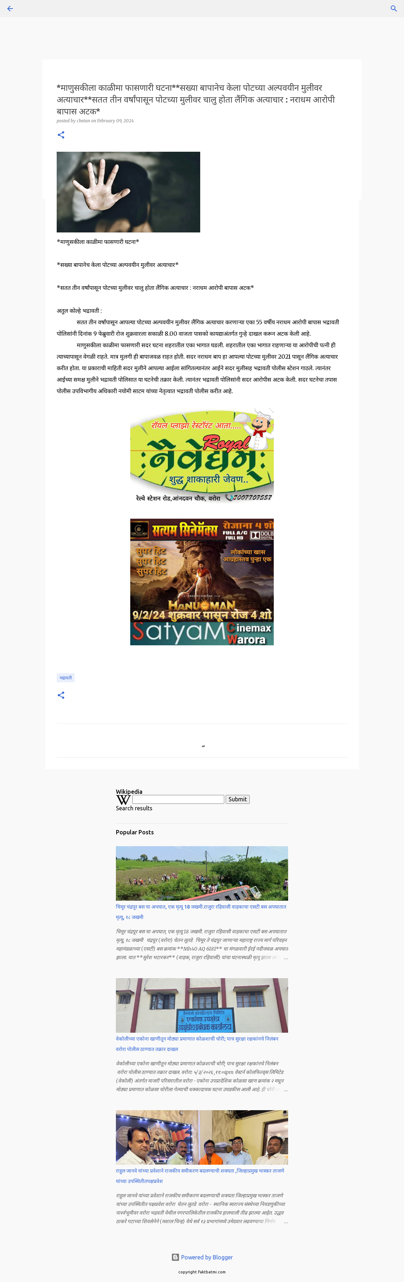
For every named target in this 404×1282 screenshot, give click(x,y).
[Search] (30, 8)
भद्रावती (66, 677)
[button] (61, 135)
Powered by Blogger (202, 1257)
